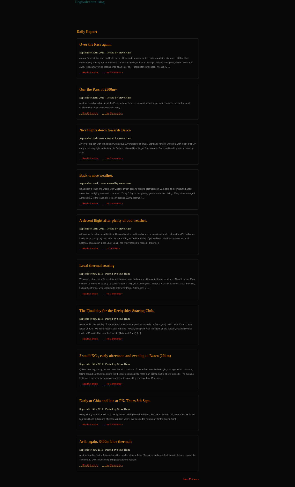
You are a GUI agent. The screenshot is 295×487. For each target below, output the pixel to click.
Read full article (90, 72)
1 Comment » (113, 248)
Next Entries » (191, 479)
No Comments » (114, 72)
